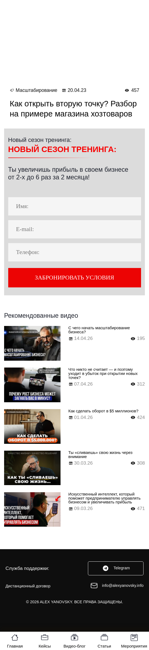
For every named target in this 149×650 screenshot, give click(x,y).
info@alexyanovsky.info (117, 597)
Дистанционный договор (27, 597)
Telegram (116, 579)
